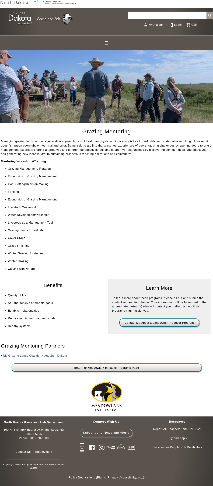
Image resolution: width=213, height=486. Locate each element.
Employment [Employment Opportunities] (43, 451)
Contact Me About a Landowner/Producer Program (159, 322)
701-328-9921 (191, 429)
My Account (157, 24)
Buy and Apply (177, 438)
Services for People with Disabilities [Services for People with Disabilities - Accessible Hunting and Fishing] (177, 447)
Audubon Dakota (55, 355)
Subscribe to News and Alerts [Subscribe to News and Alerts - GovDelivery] (106, 432)
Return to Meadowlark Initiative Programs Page (106, 367)
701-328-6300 (39, 438)
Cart (194, 24)
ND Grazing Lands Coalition (22, 355)
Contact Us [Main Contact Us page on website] (23, 451)
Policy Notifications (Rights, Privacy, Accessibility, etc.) (106, 477)
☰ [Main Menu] (106, 43)
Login (178, 24)
